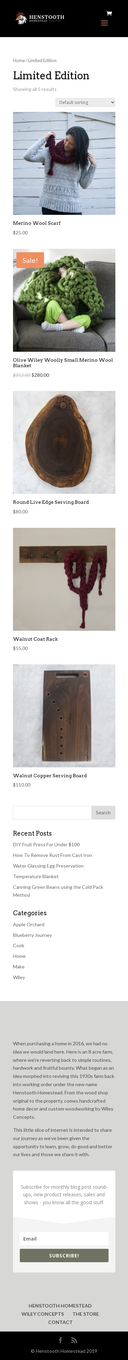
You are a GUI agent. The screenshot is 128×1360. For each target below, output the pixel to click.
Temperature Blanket (36, 876)
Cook (18, 945)
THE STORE (85, 1314)
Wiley (19, 977)
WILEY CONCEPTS (43, 1314)
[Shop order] (85, 102)
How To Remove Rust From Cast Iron (52, 855)
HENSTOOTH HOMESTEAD (60, 1306)
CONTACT (60, 1322)
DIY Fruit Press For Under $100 (46, 844)
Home (19, 60)
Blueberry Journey (32, 935)
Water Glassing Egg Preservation (48, 866)
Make (19, 966)
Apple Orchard (28, 924)
